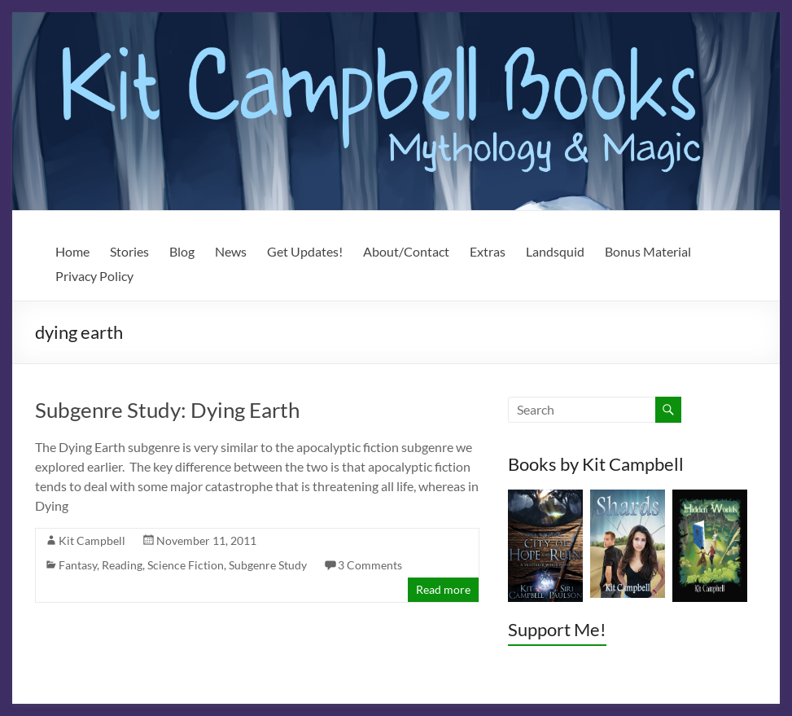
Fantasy (78, 565)
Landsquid (555, 251)
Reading (122, 565)
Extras (487, 251)
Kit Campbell (92, 540)
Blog (182, 251)
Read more (443, 589)
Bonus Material (648, 251)
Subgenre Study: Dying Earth (167, 410)
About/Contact (406, 251)
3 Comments (370, 565)
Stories (129, 251)
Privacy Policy (94, 275)
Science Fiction (185, 565)
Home (72, 251)
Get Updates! (305, 251)
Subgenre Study (268, 565)
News (231, 251)
